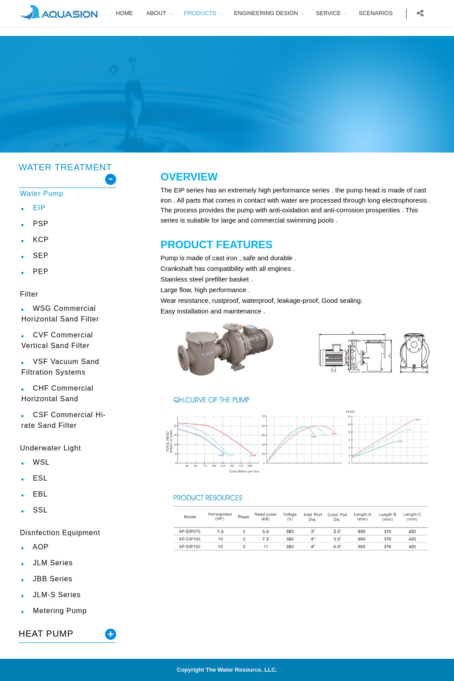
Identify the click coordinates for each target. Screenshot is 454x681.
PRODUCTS (206, 13)
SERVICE (335, 13)
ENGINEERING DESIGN (272, 13)
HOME (130, 13)
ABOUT (162, 13)
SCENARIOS (382, 13)
